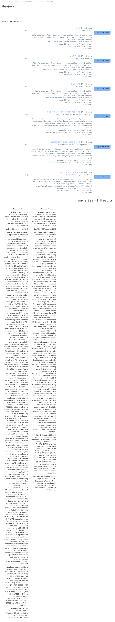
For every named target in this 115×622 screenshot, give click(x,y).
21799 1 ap (75, 56)
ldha (78, 28)
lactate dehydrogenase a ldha (65, 142)
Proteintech (87, 28)
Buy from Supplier (102, 32)
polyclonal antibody (70, 172)
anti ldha (75, 84)
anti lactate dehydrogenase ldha (63, 112)
